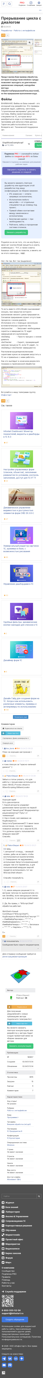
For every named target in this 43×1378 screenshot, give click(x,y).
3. (3, 776)
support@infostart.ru (12, 1313)
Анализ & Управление (17, 1216)
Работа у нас (8, 1283)
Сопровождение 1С (16, 1221)
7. (3, 941)
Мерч (8, 1262)
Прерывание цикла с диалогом (21, 20)
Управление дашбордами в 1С (18, 584)
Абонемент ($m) (14, 1179)
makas (9, 761)
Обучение (11, 1230)
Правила (6, 1277)
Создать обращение (15, 1319)
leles (8, 796)
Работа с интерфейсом (17, 1110)
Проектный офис (14, 1239)
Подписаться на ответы (12, 728)
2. (3, 761)
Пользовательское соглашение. (16, 1337)
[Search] (21, 1196)
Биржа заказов (13, 1253)
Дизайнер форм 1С (12, 660)
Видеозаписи (12, 1248)
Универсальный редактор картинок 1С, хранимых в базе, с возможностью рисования (21, 549)
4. (3, 796)
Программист (13, 1117)
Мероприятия (13, 1244)
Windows (10, 1145)
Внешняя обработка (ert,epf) (19, 1124)
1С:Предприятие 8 (14, 1131)
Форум (9, 1258)
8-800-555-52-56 (11, 1310)
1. (3, 748)
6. (3, 887)
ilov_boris (10, 748)
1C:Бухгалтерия (13, 1138)
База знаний (12, 1207)
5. (4, 845)
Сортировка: (16, 738)
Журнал (10, 1202)
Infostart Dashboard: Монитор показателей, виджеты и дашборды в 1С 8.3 (21, 434)
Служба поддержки (15, 1291)
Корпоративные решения (19, 1225)
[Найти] (39, 1196)
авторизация (21, 956)
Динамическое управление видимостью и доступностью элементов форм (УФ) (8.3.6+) (18, 510)
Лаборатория (13, 1212)
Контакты (6, 1286)
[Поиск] (9, 3)
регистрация (8, 956)
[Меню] (3, 3)
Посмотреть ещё (20, 717)
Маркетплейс (13, 1235)
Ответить (13, 756)
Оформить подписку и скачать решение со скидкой (21, 170)
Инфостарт (6, 395)
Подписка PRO (9, 1274)
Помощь (6, 1280)
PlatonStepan (12, 776)
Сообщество (8, 1271)
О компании (8, 1268)
